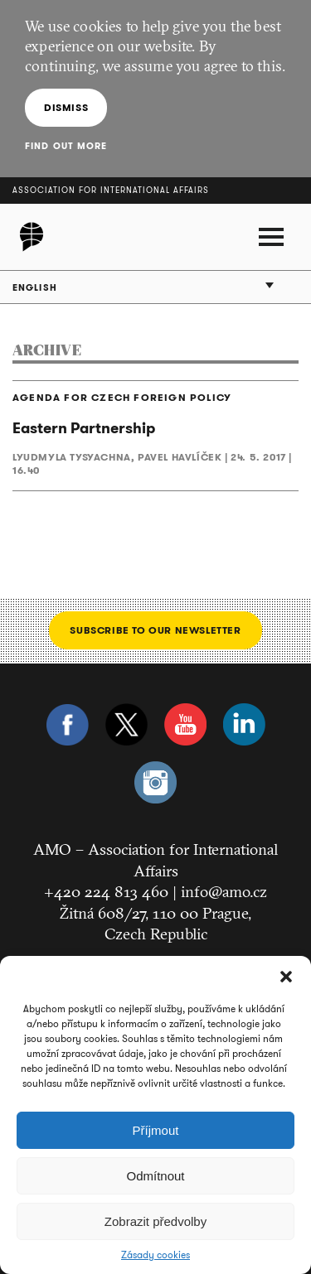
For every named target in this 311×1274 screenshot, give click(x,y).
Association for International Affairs (110, 190)
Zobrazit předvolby (155, 1221)
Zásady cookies (155, 1255)
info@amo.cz (224, 891)
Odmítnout (155, 1176)
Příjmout (156, 1130)
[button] (286, 976)
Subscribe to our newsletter (155, 630)
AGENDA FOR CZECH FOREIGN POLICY (121, 398)
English (34, 287)
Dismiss (66, 107)
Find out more (66, 145)
